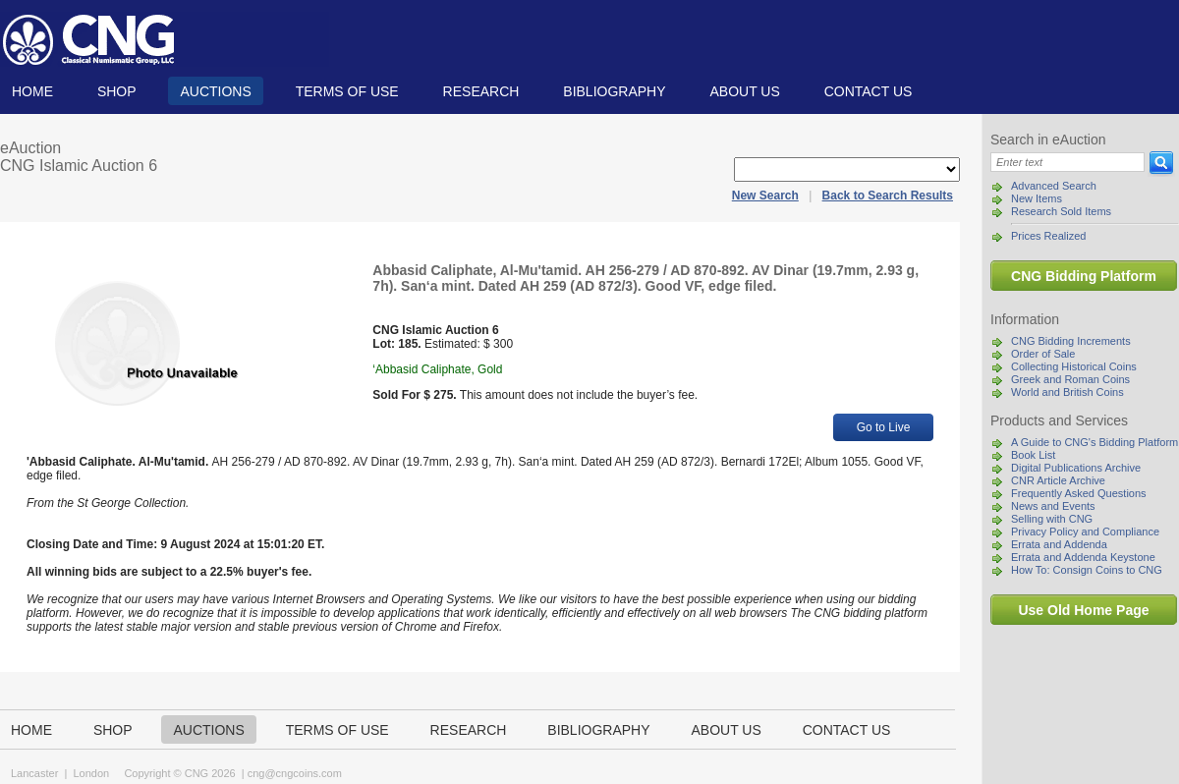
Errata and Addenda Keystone (1083, 557)
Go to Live (884, 427)
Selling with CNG (1052, 519)
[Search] (1067, 162)
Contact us (868, 91)
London (91, 773)
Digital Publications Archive (1076, 468)
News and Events (1053, 506)
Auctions (215, 91)
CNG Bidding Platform (1083, 276)
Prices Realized (1048, 236)
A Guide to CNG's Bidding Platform (1094, 442)
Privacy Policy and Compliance (1085, 531)
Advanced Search (1053, 186)
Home (32, 91)
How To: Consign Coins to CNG (1086, 570)
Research (481, 91)
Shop (117, 91)
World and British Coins (1067, 392)
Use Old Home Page (1083, 610)
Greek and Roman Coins (1070, 379)
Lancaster (34, 773)
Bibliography (614, 91)
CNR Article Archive (1058, 480)
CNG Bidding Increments (1071, 341)
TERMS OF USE (347, 91)
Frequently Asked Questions (1079, 493)
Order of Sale (1043, 354)
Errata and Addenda (1059, 544)
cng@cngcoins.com (295, 773)
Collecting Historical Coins (1074, 366)
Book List (1033, 455)
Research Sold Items (1061, 211)
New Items (1036, 198)
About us (744, 91)
